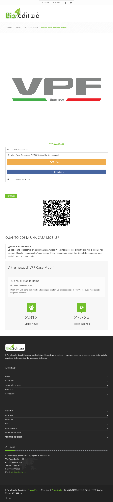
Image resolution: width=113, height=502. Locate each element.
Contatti (9, 389)
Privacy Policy (33, 490)
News (18, 28)
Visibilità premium (13, 385)
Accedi (45, 3)
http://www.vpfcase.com (18, 179)
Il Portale (9, 381)
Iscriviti (56, 3)
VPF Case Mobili (31, 28)
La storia (9, 415)
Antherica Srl (57, 490)
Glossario (10, 394)
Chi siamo (9, 411)
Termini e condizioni (14, 437)
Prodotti (9, 419)
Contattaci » (56, 172)
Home (10, 28)
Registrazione (11, 428)
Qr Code (11, 196)
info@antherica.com (19, 472)
